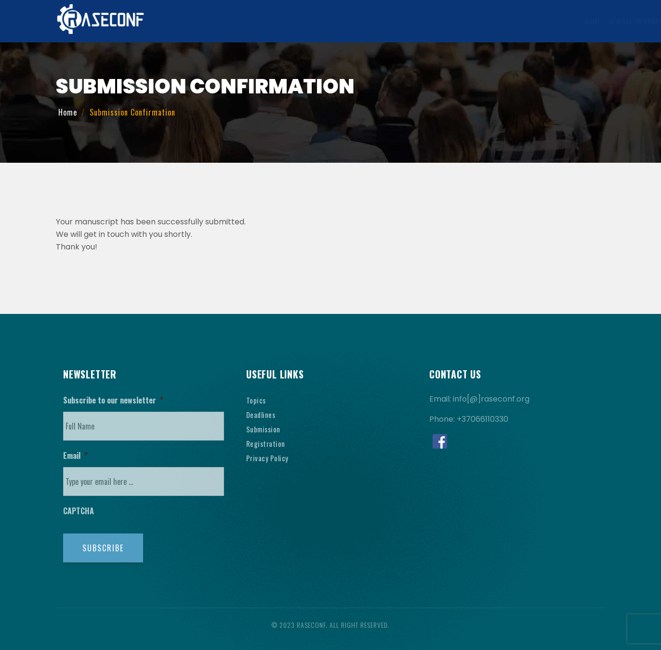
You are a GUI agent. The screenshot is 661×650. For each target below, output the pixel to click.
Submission (264, 429)
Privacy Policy (268, 458)
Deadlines (262, 414)
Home (190, 21)
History (534, 21)
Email (75, 456)
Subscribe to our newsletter (113, 400)
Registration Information (416, 21)
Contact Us (576, 21)
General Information (241, 21)
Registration (266, 443)
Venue (499, 21)
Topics (256, 400)
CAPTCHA (78, 511)
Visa (472, 21)
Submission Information (324, 21)
